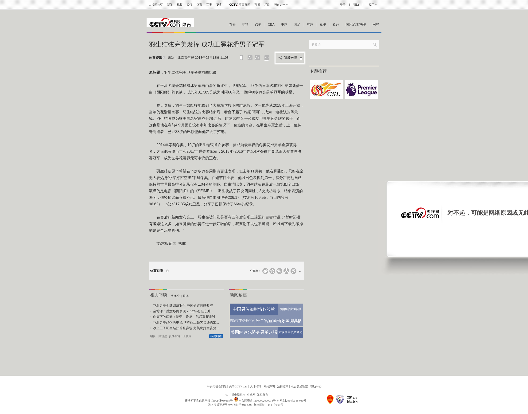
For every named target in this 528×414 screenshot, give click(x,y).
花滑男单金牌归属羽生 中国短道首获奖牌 (183, 305)
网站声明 (269, 386)
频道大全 (279, 4)
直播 (257, 4)
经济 (189, 4)
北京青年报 (186, 57)
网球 (376, 24)
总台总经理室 (299, 386)
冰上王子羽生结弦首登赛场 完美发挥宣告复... (186, 328)
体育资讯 (155, 57)
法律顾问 (282, 386)
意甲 (323, 24)
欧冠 (336, 24)
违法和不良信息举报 (197, 400)
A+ (257, 57)
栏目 (267, 4)
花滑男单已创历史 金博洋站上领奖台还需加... (186, 322)
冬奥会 (175, 295)
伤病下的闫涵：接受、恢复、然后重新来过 (184, 317)
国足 (297, 24)
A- (250, 57)
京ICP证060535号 (222, 400)
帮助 (356, 4)
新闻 (170, 4)
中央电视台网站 (217, 386)
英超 (310, 24)
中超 (284, 24)
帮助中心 (316, 386)
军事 (209, 4)
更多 (219, 4)
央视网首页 (156, 4)
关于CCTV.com (238, 386)
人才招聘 (255, 386)
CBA (271, 24)
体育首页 (156, 271)
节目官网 (244, 4)
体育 (199, 4)
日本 (186, 295)
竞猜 (245, 24)
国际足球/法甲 (356, 24)
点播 (258, 24)
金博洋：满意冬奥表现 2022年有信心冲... (183, 311)
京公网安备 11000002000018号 (255, 400)
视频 (179, 4)
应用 (371, 4)
